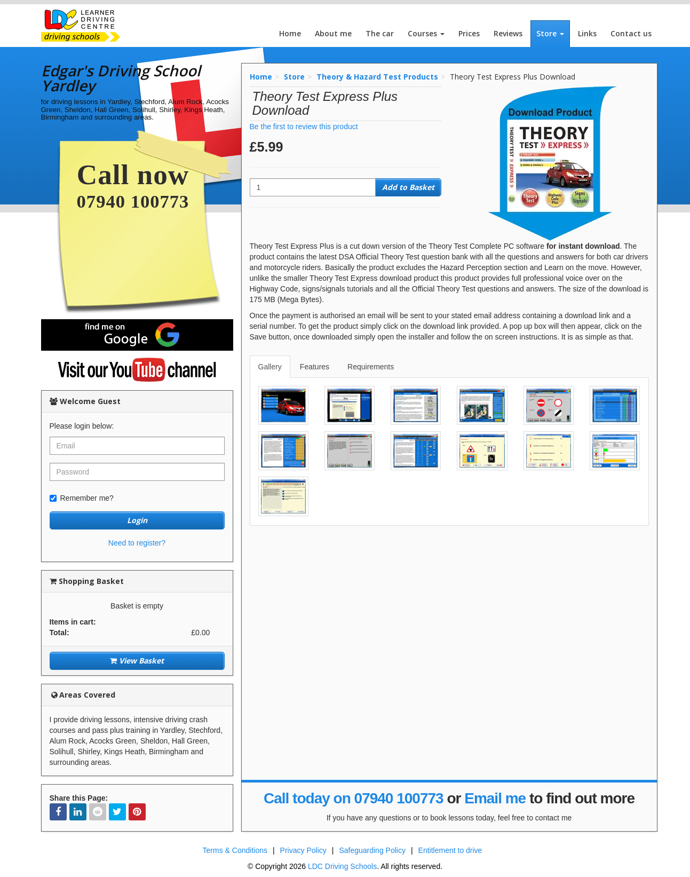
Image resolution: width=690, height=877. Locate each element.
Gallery (270, 366)
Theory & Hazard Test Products (377, 77)
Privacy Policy (303, 850)
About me (333, 33)
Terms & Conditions (235, 850)
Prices (469, 33)
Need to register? (136, 543)
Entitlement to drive (450, 850)
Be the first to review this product (304, 126)
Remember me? (82, 498)
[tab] (270, 366)
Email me (495, 798)
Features (314, 366)
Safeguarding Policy (372, 850)
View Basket (137, 660)
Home (290, 33)
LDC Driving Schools (342, 866)
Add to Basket (408, 187)
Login (137, 520)
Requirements (370, 366)
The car (380, 33)
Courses (426, 33)
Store (550, 33)
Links (587, 33)
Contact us (631, 33)
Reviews (508, 33)
